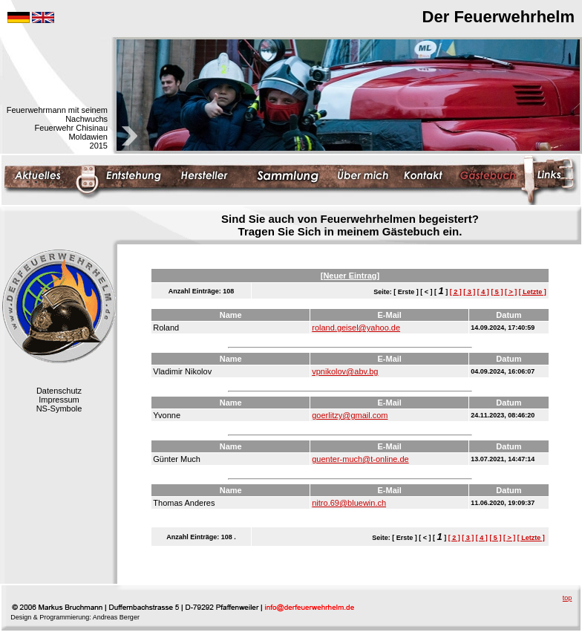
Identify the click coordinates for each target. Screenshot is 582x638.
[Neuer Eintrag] (350, 275)
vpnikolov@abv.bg (345, 371)
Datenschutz (59, 390)
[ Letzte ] (532, 292)
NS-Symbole (59, 408)
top (567, 598)
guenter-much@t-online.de (360, 459)
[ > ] (511, 292)
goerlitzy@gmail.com (350, 415)
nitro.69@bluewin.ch (349, 502)
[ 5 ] (497, 292)
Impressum (59, 399)
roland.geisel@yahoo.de (356, 327)
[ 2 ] (456, 292)
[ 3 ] (469, 292)
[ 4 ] (483, 292)
